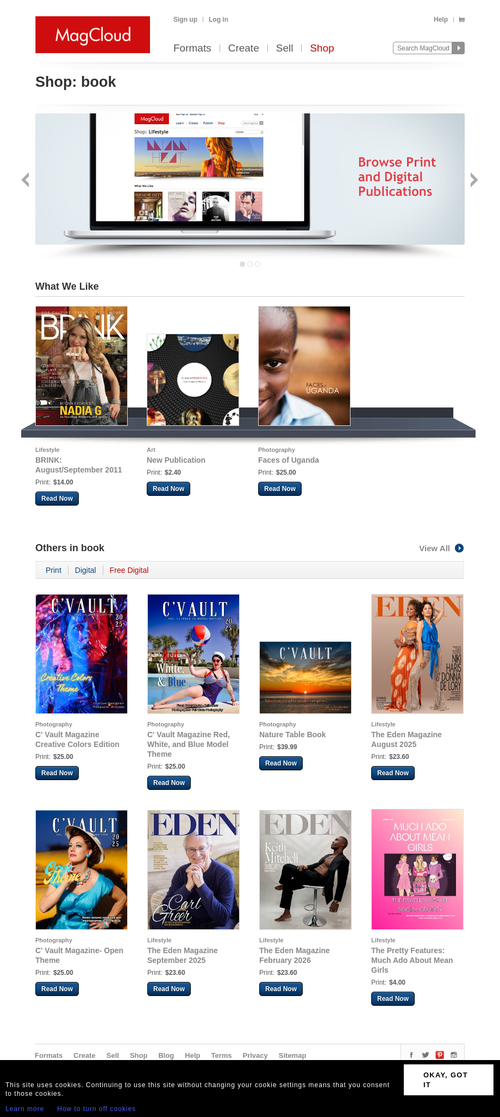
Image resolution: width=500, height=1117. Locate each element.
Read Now (57, 498)
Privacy (255, 1055)
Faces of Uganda (288, 460)
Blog (166, 1055)
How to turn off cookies (96, 1109)
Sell (284, 48)
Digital (85, 570)
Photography (276, 449)
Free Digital (129, 570)
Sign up (185, 19)
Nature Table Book (292, 734)
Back (26, 181)
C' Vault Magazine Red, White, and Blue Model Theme (188, 744)
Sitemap (293, 1055)
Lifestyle (47, 449)
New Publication (176, 460)
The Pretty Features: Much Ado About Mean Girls (412, 960)
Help (441, 19)
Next (473, 181)
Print (53, 570)
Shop (322, 48)
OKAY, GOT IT (445, 1080)
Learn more (24, 1109)
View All (442, 548)
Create (243, 48)
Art (151, 449)
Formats (192, 48)
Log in (218, 19)
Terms (221, 1055)
